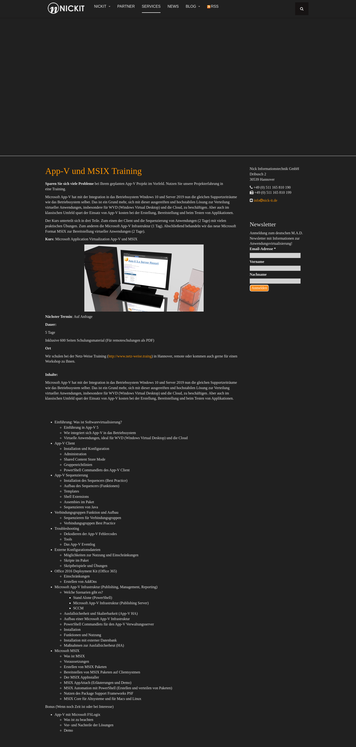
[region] (178, 84)
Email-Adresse (263, 249)
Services (151, 6)
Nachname (258, 274)
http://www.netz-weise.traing (130, 356)
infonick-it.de (265, 200)
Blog (193, 6)
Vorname (257, 262)
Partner (126, 6)
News (173, 6)
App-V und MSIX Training (93, 171)
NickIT (102, 6)
